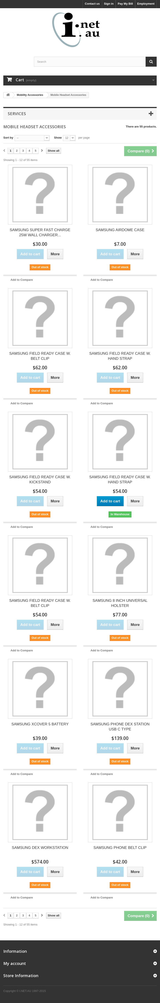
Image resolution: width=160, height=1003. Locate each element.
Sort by (8, 137)
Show (58, 137)
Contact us (92, 3)
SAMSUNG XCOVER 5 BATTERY (39, 724)
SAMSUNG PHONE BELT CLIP (120, 848)
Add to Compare (21, 279)
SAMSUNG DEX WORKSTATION (40, 848)
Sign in (108, 3)
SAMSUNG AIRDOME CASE (120, 230)
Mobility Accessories (30, 95)
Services (17, 113)
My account (14, 963)
